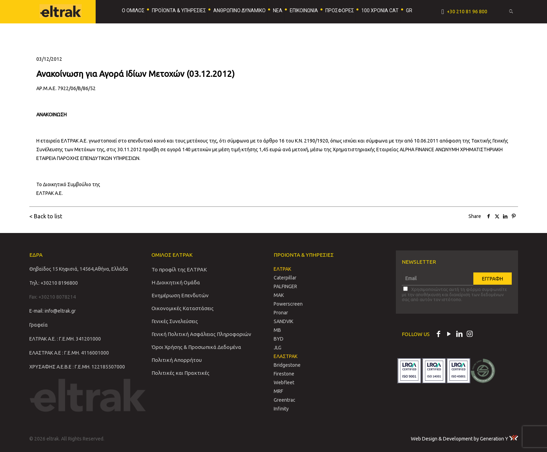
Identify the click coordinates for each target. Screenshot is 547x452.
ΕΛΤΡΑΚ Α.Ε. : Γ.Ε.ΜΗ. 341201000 (65, 339)
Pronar (281, 312)
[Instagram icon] (470, 334)
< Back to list (45, 216)
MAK (279, 295)
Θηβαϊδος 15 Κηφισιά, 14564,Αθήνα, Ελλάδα (78, 269)
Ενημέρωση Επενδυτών (180, 295)
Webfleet (284, 382)
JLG (277, 347)
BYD (278, 339)
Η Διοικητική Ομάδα (175, 282)
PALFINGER (285, 286)
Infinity (281, 408)
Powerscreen (288, 304)
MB (277, 330)
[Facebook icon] (438, 334)
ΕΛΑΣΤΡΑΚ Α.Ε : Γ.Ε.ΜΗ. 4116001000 (69, 353)
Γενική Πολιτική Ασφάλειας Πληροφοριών (201, 334)
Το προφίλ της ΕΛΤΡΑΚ (179, 269)
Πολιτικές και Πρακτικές (180, 373)
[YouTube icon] (449, 334)
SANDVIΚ (283, 321)
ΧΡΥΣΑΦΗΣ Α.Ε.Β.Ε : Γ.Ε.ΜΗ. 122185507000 (77, 367)
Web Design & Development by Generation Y (464, 439)
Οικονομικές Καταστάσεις (182, 308)
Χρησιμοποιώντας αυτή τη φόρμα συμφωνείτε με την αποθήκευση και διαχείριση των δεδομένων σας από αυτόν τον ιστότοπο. (454, 294)
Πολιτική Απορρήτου (176, 360)
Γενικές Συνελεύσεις (174, 321)
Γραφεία (38, 325)
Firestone (284, 374)
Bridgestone (287, 365)
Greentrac (284, 400)
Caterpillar (285, 277)
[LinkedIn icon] (459, 334)
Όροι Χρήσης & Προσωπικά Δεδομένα (196, 347)
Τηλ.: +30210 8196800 (53, 283)
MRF (278, 391)
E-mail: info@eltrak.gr (52, 311)
